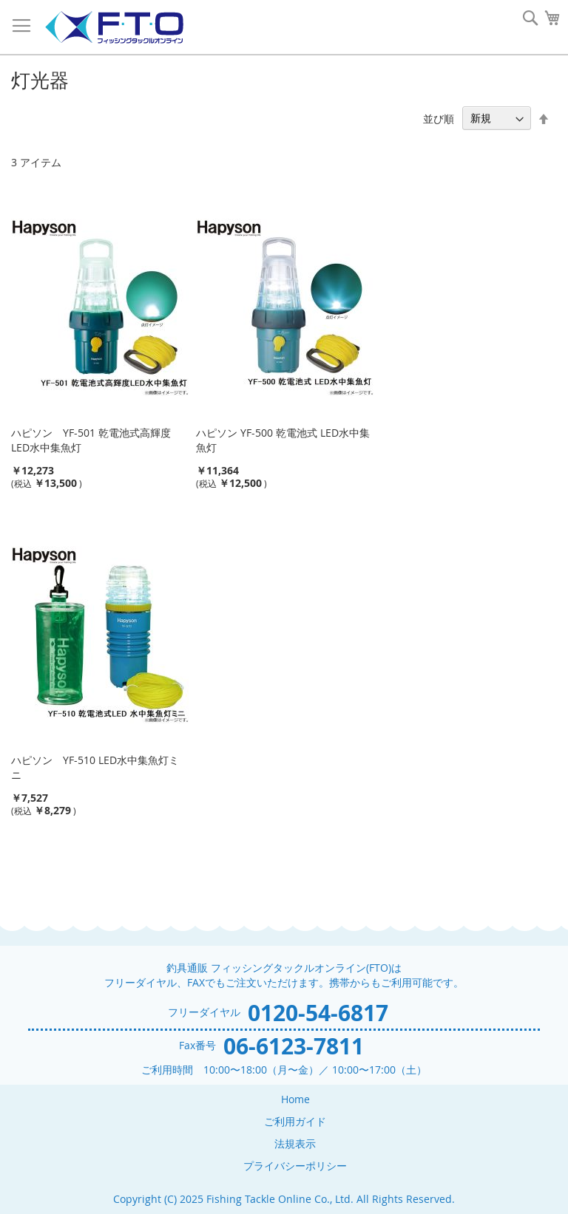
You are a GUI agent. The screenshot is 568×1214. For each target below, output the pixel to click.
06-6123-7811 (293, 1046)
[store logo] (113, 27)
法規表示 (295, 1143)
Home (295, 1099)
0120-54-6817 (318, 1013)
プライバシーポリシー (295, 1166)
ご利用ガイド (295, 1121)
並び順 (438, 118)
